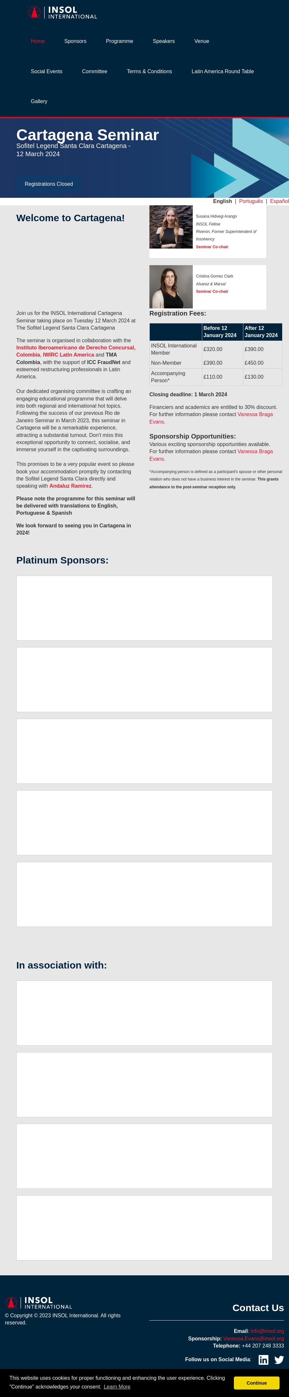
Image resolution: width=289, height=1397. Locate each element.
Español (279, 201)
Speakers (164, 41)
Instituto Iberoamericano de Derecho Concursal (75, 347)
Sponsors (75, 41)
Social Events (47, 71)
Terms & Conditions (149, 71)
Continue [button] (257, 1383)
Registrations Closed (49, 184)
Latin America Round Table (223, 71)
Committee (94, 71)
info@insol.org (267, 1331)
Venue (201, 41)
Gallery (39, 101)
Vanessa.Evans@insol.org (253, 1338)
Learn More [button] (117, 1387)
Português (251, 201)
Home (38, 41)
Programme (119, 41)
